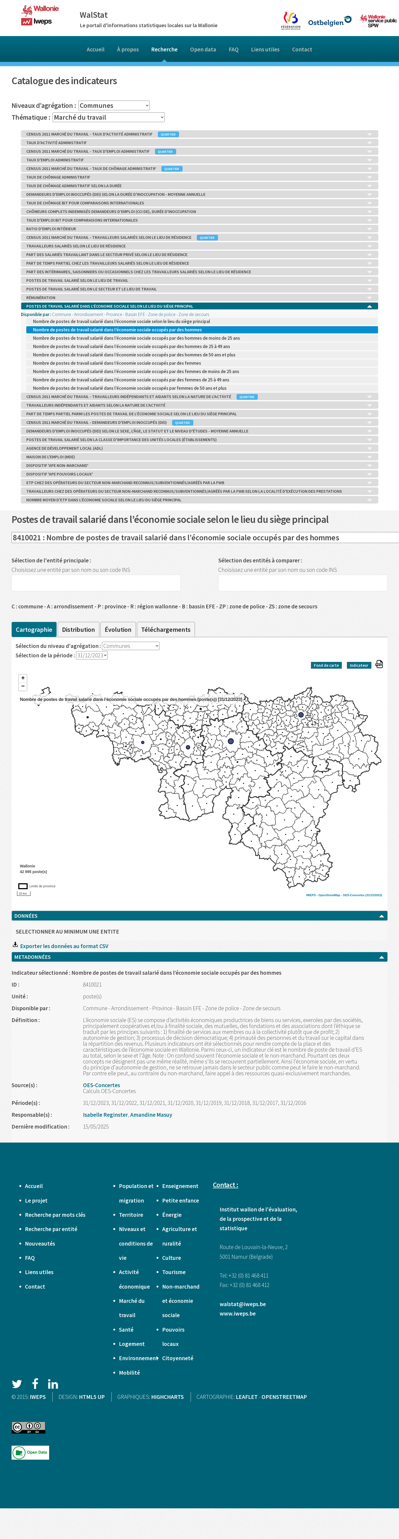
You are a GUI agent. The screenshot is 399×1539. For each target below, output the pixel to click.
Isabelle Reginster (105, 1114)
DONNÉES (199, 915)
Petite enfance (180, 1200)
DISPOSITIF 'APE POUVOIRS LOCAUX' (199, 474)
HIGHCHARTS (167, 1396)
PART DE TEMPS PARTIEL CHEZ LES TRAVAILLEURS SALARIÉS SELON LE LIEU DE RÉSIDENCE (199, 263)
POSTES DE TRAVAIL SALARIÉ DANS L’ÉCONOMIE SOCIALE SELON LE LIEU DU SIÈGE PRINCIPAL (199, 306)
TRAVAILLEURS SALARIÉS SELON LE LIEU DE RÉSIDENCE (199, 246)
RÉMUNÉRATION (199, 298)
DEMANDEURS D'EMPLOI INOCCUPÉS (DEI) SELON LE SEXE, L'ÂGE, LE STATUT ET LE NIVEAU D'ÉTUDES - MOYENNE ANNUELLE (199, 431)
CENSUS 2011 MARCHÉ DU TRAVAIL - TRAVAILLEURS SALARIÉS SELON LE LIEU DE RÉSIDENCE (199, 237)
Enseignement (180, 1186)
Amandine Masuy (151, 1114)
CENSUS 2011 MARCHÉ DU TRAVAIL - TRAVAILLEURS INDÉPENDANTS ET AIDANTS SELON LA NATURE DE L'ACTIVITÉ (199, 397)
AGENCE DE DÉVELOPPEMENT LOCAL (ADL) (199, 448)
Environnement (138, 1358)
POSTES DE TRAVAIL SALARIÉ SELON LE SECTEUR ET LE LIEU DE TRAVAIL (199, 289)
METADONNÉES (199, 956)
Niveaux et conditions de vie (136, 1243)
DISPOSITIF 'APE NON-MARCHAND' (199, 466)
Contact (302, 49)
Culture (171, 1257)
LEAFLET (247, 1396)
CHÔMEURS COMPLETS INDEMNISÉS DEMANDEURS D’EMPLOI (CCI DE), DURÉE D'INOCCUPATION (199, 212)
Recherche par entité (51, 1229)
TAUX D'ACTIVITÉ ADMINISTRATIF (199, 143)
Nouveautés (40, 1243)
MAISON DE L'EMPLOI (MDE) (199, 457)
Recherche (164, 49)
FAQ (234, 49)
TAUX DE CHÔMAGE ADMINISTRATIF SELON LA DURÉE (199, 186)
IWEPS (38, 1396)
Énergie (172, 1214)
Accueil (95, 49)
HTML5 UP (92, 1396)
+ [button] (23, 679)
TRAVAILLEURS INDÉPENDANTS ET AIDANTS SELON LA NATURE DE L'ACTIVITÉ (199, 405)
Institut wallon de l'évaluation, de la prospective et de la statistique (258, 1219)
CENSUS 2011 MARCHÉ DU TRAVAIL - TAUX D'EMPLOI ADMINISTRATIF (199, 151)
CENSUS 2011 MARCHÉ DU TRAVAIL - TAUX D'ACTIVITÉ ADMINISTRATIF (199, 134)
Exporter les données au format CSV (60, 946)
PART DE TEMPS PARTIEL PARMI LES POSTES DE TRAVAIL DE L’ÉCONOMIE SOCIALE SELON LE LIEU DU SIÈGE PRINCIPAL (199, 414)
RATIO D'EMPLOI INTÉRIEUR (199, 229)
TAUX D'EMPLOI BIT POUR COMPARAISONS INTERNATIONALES (199, 220)
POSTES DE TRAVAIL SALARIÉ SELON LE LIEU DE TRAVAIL (199, 280)
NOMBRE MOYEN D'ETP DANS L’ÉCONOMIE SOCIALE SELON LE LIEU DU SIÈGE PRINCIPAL (199, 500)
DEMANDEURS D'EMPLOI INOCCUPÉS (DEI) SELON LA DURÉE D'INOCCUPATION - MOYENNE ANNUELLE (199, 194)
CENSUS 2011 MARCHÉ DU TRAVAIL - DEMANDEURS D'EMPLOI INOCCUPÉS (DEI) (199, 422)
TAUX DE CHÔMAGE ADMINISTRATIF (199, 177)
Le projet (36, 1200)
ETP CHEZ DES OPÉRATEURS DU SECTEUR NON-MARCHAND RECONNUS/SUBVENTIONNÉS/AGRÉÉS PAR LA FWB (199, 483)
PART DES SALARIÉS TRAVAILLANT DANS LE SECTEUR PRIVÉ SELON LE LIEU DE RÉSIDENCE (199, 255)
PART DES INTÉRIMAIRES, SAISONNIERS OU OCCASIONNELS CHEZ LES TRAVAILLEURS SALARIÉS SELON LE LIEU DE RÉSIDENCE (199, 272)
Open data (203, 49)
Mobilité (129, 1372)
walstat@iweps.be (243, 1304)
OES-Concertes (354, 895)
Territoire (131, 1214)
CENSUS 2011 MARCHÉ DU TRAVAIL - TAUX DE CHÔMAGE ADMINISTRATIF (199, 169)
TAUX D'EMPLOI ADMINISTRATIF (199, 160)
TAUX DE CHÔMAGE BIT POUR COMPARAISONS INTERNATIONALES (199, 203)
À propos (128, 49)
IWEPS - (312, 895)
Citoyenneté (177, 1358)
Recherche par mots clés (55, 1214)
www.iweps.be (238, 1313)
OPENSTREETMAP (284, 1396)
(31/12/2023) (373, 895)
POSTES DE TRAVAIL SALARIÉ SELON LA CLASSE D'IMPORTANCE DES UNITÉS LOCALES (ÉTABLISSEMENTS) (199, 440)
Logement (132, 1343)
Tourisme (174, 1272)
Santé (126, 1329)
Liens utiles (265, 49)
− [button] (23, 687)
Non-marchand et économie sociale (181, 1301)
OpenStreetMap (329, 895)
